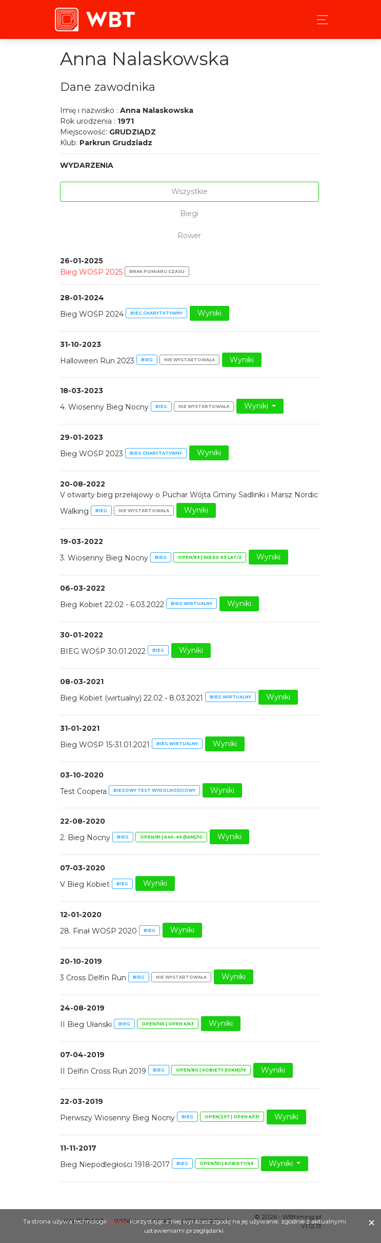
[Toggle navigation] (319, 20)
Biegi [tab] (189, 213)
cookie (117, 1221)
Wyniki (209, 313)
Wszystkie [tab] (189, 191)
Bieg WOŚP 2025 (91, 272)
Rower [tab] (189, 235)
